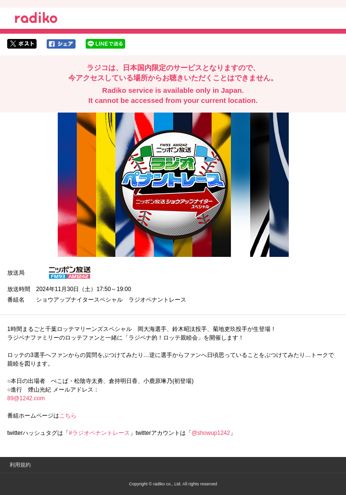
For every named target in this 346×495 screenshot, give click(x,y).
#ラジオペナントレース (99, 433)
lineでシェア (105, 44)
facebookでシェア (61, 44)
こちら (68, 415)
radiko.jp (36, 19)
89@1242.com (26, 398)
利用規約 (20, 465)
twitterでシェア (22, 44)
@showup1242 (211, 433)
